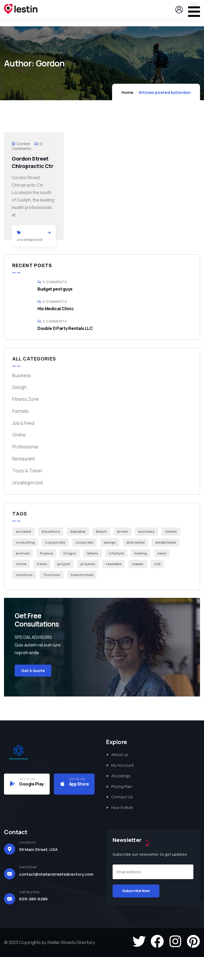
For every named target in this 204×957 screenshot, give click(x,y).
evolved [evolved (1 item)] (22, 553)
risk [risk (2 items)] (157, 563)
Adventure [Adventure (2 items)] (50, 531)
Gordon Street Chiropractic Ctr (32, 162)
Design (19, 387)
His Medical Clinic (55, 309)
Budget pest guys (55, 289)
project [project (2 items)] (63, 563)
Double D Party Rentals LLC (65, 328)
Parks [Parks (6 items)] (42, 563)
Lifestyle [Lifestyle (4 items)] (116, 553)
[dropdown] (194, 9)
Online (19, 435)
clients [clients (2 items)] (171, 531)
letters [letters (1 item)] (92, 553)
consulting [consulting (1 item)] (25, 542)
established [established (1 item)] (165, 542)
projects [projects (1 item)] (87, 563)
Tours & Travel (27, 471)
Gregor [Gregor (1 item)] (69, 553)
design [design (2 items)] (110, 542)
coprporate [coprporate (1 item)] (55, 542)
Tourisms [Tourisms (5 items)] (51, 574)
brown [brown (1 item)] (122, 531)
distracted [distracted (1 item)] (135, 542)
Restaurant (23, 459)
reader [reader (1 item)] (138, 563)
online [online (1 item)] (21, 563)
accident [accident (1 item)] (23, 531)
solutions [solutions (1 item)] (24, 574)
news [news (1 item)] (161, 553)
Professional (25, 447)
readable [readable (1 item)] (113, 563)
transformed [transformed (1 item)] (82, 574)
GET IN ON (27, 779)
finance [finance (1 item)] (46, 553)
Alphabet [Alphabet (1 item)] (78, 531)
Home (127, 92)
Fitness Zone (25, 399)
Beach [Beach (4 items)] (101, 531)
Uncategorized (29, 239)
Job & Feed (23, 423)
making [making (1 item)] (140, 553)
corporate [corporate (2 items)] (84, 542)
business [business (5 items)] (146, 531)
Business (21, 375)
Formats (20, 411)
